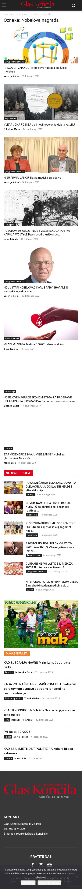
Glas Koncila (11, 348)
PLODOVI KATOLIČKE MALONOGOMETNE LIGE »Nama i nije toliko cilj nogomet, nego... (50, 527)
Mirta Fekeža (21, 736)
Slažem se (28, 882)
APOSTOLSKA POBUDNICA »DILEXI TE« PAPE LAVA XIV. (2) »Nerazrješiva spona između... (50, 547)
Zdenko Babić (11, 405)
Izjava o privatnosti (49, 882)
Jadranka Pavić (23, 672)
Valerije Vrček (11, 76)
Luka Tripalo (11, 239)
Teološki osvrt (34, 555)
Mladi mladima (12, 338)
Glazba (8, 448)
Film (7, 719)
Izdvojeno (10, 224)
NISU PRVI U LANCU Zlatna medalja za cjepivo (32, 177)
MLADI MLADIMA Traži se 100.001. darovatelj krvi (34, 344)
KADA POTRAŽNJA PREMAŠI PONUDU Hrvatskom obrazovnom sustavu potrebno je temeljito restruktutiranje (40, 688)
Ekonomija (10, 391)
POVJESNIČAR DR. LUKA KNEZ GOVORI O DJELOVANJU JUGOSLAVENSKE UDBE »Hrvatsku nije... (51, 486)
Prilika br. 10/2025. (17, 732)
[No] (77, 877)
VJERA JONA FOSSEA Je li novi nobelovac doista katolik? (39, 124)
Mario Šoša (10, 462)
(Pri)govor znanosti (14, 61)
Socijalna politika (13, 698)
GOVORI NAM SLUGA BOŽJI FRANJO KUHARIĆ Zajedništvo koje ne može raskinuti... (48, 507)
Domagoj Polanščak (22, 719)
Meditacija (32, 514)
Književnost (10, 118)
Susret (30, 589)
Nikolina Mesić (12, 129)
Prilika (8, 736)
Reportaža (32, 535)
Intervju (30, 494)
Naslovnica (10, 14)
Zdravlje (9, 672)
